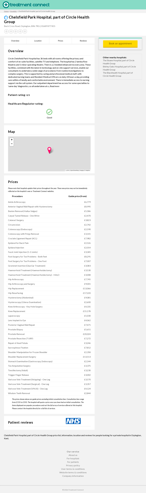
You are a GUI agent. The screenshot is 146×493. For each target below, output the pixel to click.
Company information (73, 476)
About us (73, 455)
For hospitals (73, 458)
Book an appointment (120, 43)
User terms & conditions (73, 469)
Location (38, 41)
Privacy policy (73, 465)
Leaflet (67, 170)
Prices (60, 41)
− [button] (12, 144)
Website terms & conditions (73, 472)
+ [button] (12, 140)
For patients (73, 462)
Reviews (83, 41)
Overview (15, 41)
